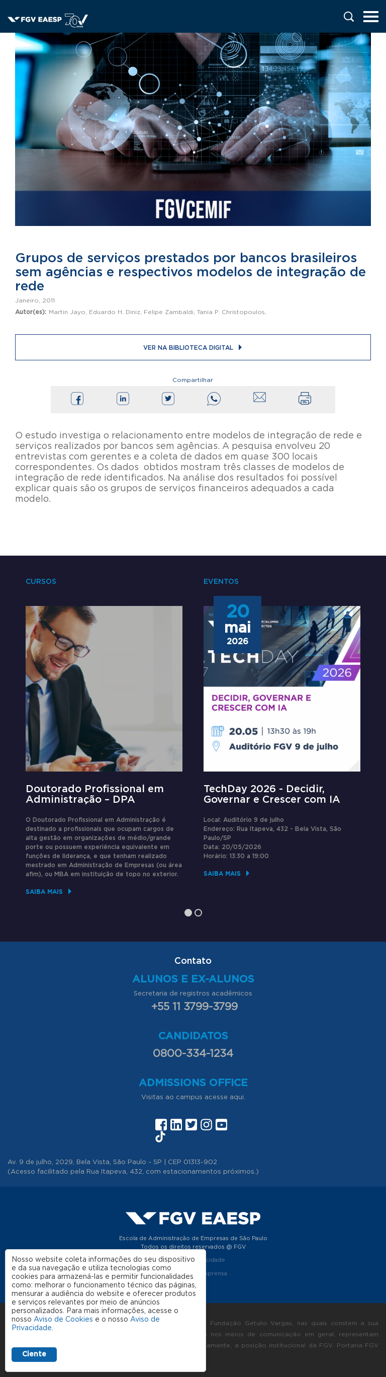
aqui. (237, 1097)
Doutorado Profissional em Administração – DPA (95, 794)
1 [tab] (188, 912)
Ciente (34, 1354)
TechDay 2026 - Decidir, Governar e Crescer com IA (272, 794)
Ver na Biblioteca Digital (188, 348)
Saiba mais (44, 891)
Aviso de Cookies (63, 1319)
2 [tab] (198, 912)
